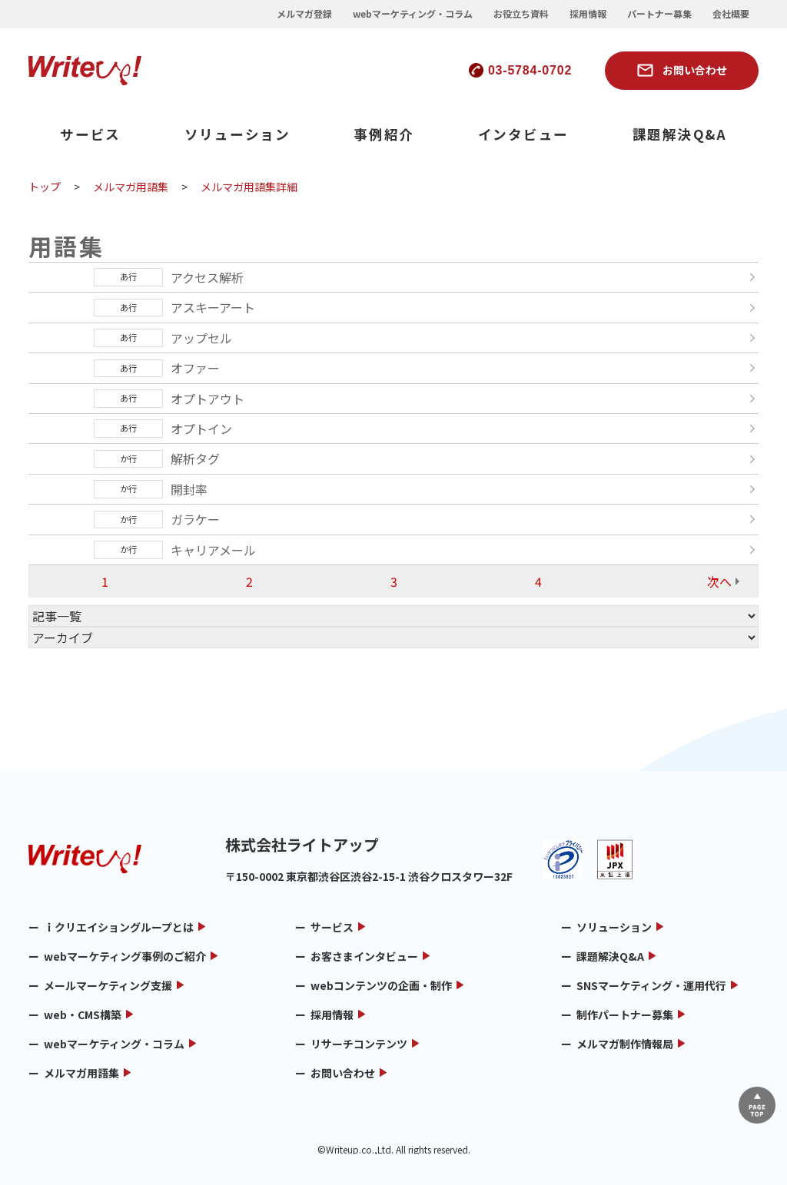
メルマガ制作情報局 (624, 1043)
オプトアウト (207, 398)
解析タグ (195, 458)
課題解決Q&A (680, 134)
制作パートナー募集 (624, 1014)
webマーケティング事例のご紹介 (125, 956)
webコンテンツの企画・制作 (381, 985)
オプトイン (201, 428)
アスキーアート (213, 307)
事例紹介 (384, 134)
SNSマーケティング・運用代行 (651, 985)
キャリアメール (213, 550)
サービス (90, 134)
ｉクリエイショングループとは (119, 927)
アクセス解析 (207, 277)
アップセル (201, 338)
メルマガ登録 (304, 14)
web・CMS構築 (82, 1014)
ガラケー (195, 519)
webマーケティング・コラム (413, 14)
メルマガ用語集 (81, 1073)
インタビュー (523, 134)
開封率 (189, 489)
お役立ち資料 (521, 14)
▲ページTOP (750, 1099)
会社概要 (730, 14)
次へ (719, 581)
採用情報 (587, 14)
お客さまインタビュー (364, 956)
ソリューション (237, 134)
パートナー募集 (659, 14)
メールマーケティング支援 (108, 985)
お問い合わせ (694, 70)
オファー (195, 368)
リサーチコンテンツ (358, 1043)
